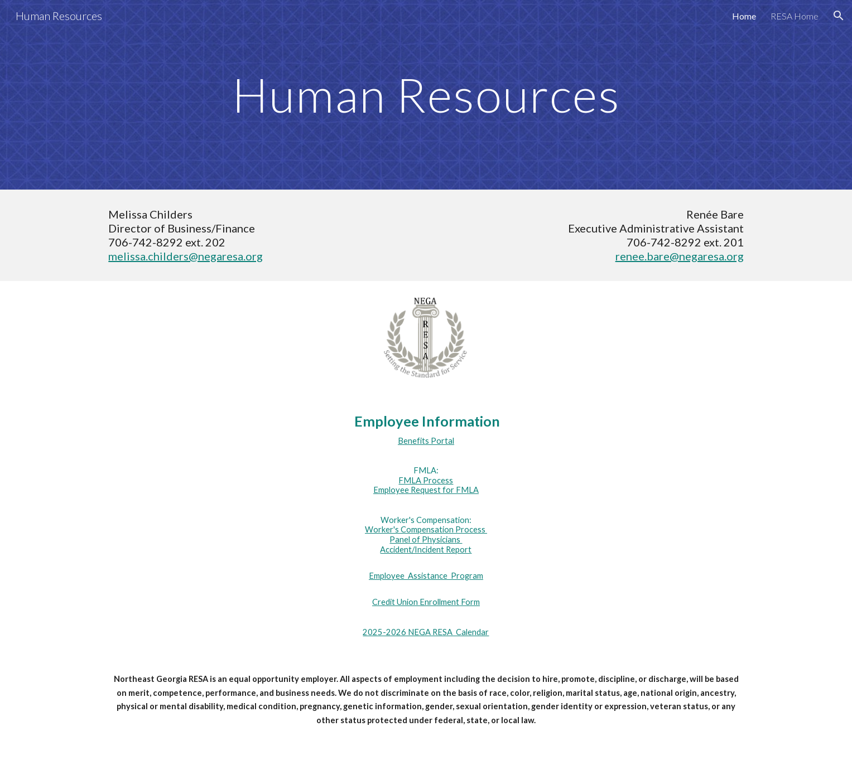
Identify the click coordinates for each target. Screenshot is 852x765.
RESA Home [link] (795, 16)
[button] (838, 15)
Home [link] (744, 16)
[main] (426, 94)
